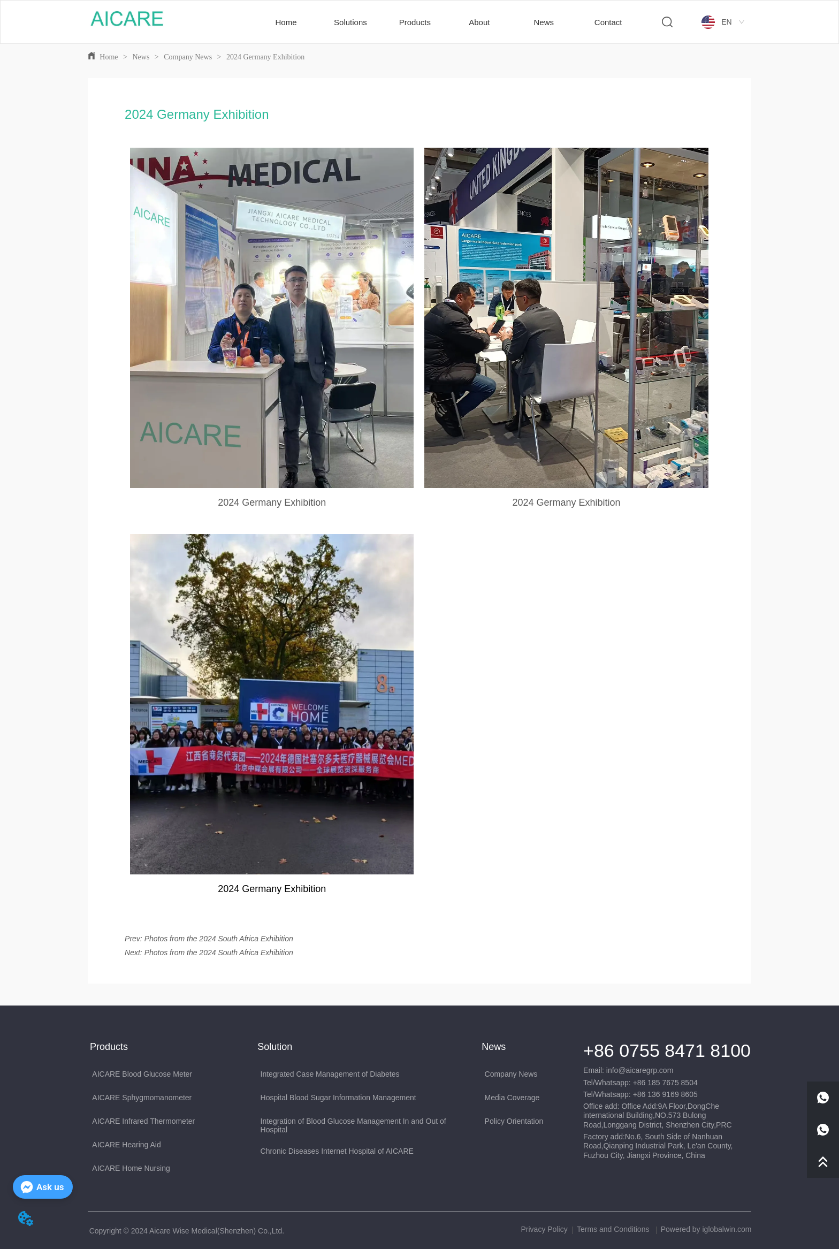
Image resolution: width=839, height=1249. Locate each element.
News (141, 57)
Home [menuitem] (286, 22)
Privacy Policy (544, 1229)
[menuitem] (350, 22)
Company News (188, 57)
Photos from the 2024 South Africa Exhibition (218, 938)
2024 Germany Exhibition (265, 57)
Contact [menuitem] (608, 22)
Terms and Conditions (614, 1229)
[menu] (447, 22)
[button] (350, 22)
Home (109, 57)
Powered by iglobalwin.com (706, 1229)
